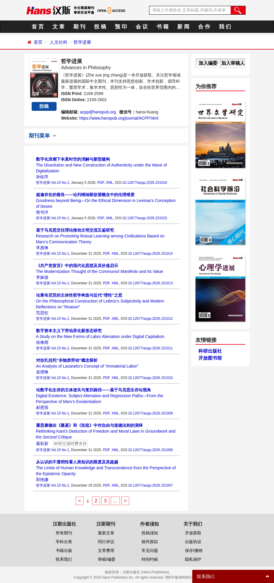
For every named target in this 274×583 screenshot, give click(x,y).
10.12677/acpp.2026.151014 (150, 253)
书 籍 (162, 27)
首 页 (38, 27)
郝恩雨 (42, 407)
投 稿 (100, 27)
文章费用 (106, 550)
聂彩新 (42, 443)
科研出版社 (210, 351)
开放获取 (193, 533)
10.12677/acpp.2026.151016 (144, 183)
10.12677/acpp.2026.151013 (150, 283)
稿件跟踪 (150, 541)
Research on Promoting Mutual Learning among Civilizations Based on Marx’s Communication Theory (100, 236)
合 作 (204, 27)
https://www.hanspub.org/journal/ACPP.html (118, 118)
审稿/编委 (106, 559)
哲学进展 (82, 42)
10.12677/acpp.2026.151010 (150, 378)
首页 (38, 42)
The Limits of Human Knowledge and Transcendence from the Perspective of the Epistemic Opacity (106, 468)
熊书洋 (42, 212)
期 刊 (79, 27)
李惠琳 (42, 247)
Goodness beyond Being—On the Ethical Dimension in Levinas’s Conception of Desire (106, 200)
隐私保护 (193, 559)
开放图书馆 (210, 358)
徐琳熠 (42, 342)
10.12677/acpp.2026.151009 (150, 413)
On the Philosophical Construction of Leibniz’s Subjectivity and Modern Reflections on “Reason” (100, 301)
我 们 (225, 27)
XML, (110, 183)
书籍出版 (64, 550)
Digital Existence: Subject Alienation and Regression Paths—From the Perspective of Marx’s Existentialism (99, 395)
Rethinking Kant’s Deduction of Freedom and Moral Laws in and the (106, 431)
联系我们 (64, 559)
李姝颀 (42, 277)
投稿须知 (150, 533)
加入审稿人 (233, 63)
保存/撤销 (193, 550)
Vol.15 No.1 (60, 183)
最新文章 (106, 533)
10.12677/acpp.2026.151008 (150, 450)
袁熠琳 (42, 372)
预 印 (121, 27)
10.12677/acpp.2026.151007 (150, 485)
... (115, 500)
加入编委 (208, 63)
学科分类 (64, 541)
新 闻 (183, 27)
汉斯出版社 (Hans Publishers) (145, 572)
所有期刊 (64, 533)
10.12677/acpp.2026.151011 (150, 348)
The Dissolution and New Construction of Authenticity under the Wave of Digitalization (101, 165)
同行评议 (106, 541)
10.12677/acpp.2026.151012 (150, 319)
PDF (100, 183)
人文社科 (58, 42)
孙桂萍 (42, 176)
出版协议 (193, 541)
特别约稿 (150, 559)
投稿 (44, 106)
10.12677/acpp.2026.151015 (144, 218)
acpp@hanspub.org (98, 112)
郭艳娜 (42, 479)
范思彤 (42, 312)
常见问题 (150, 550)
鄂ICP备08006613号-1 (182, 577)
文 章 (58, 27)
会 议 (142, 27)
